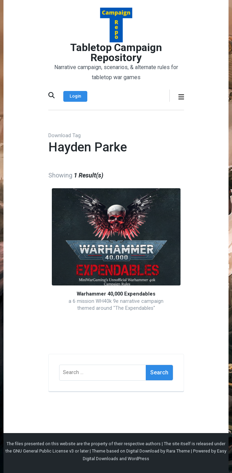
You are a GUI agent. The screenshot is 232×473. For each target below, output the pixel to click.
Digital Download (142, 451)
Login (75, 96)
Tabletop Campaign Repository (116, 52)
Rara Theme (178, 451)
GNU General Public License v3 (43, 451)
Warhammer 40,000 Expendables (116, 294)
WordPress (138, 458)
